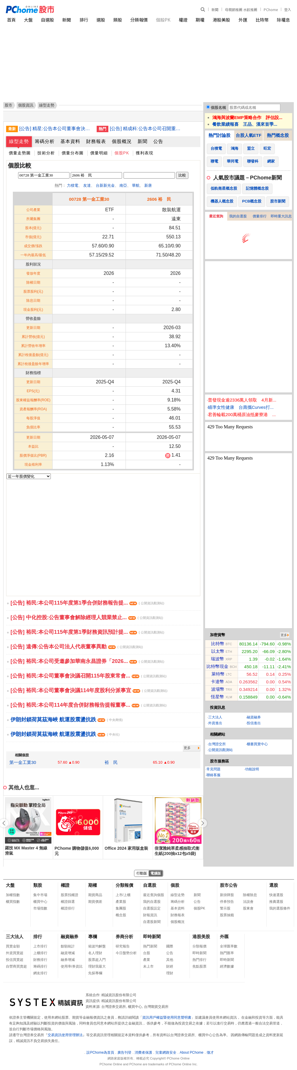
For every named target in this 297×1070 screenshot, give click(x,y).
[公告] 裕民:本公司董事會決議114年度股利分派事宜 (89, 690)
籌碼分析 (45, 141)
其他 (169, 960)
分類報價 (139, 20)
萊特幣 (218, 673)
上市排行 (40, 946)
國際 (169, 946)
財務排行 (40, 960)
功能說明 (252, 769)
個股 (175, 885)
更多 (187, 748)
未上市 (148, 966)
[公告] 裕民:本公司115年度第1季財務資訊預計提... (87, 632)
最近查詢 (216, 216)
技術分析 (46, 153)
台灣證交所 (217, 744)
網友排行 (40, 973)
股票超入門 (97, 960)
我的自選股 (238, 216)
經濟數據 (227, 966)
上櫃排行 (40, 953)
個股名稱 (218, 107)
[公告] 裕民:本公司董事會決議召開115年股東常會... (88, 676)
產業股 (121, 902)
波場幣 (217, 689)
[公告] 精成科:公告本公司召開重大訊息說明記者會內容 (146, 128)
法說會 (248, 902)
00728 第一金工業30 (89, 199)
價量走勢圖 (20, 153)
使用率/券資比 (72, 966)
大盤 (28, 20)
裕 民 (111, 762)
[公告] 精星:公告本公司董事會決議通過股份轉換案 (55, 128)
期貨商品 (95, 895)
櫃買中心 (40, 902)
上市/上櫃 (123, 895)
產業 (146, 960)
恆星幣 (217, 696)
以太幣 (217, 651)
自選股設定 (152, 908)
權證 (183, 20)
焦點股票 (199, 966)
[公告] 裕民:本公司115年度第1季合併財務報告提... (87, 603)
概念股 (121, 915)
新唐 (148, 185)
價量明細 (99, 153)
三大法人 (215, 717)
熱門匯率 (227, 953)
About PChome (191, 1052)
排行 (83, 20)
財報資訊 (150, 915)
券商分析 (124, 936)
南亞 (123, 185)
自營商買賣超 (16, 966)
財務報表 (96, 141)
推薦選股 (276, 902)
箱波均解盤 (97, 946)
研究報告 (123, 946)
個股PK (163, 20)
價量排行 (260, 216)
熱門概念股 (278, 135)
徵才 (210, 1052)
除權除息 (250, 895)
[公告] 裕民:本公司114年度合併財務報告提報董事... (88, 705)
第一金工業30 (22, 762)
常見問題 (213, 769)
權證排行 (68, 908)
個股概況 (122, 141)
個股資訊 (25, 105)
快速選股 (276, 895)
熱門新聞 (150, 946)
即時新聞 (152, 936)
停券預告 (227, 902)
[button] (202, 823)
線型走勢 (19, 141)
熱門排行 (199, 960)
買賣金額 (13, 946)
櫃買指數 (13, 902)
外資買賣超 (14, 953)
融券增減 (68, 960)
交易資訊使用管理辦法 (65, 1035)
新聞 (214, 9)
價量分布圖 (73, 153)
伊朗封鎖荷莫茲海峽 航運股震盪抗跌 (67, 719)
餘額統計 (68, 946)
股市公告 (228, 885)
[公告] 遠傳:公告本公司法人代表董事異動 (77, 647)
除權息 (283, 20)
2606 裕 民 (159, 199)
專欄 (92, 936)
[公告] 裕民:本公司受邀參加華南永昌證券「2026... (87, 661)
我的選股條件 (279, 908)
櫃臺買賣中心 (257, 744)
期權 (200, 20)
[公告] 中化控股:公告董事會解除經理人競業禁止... (87, 617)
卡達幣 (217, 681)
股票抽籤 (227, 915)
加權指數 (13, 895)
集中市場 (40, 895)
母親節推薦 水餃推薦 (241, 9)
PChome (271, 9)
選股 (100, 20)
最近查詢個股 (153, 895)
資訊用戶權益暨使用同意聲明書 (166, 1017)
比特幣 (262, 20)
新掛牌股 (227, 895)
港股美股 (221, 20)
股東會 (248, 908)
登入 (287, 9)
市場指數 (40, 908)
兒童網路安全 (165, 1052)
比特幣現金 (217, 666)
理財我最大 (97, 966)
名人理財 (95, 953)
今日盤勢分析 (126, 953)
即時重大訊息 (281, 216)
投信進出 (254, 723)
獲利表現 (144, 153)
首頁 (11, 20)
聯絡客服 (213, 775)
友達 (87, 185)
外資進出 (215, 723)
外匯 (243, 20)
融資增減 (68, 953)
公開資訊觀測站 (220, 750)
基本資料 (70, 141)
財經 (169, 966)
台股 (146, 953)
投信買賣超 (14, 960)
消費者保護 (143, 1052)
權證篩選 (68, 902)
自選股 (47, 20)
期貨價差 (95, 902)
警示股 (225, 908)
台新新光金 (105, 185)
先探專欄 (95, 973)
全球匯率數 (228, 946)
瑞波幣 (217, 658)
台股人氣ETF (248, 135)
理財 (169, 973)
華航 (136, 185)
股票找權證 (69, 895)
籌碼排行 (40, 966)
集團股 (121, 908)
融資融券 (254, 717)
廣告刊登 (124, 1052)
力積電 (72, 185)
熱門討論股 (219, 135)
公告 (158, 141)
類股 (117, 20)
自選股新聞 (152, 922)
